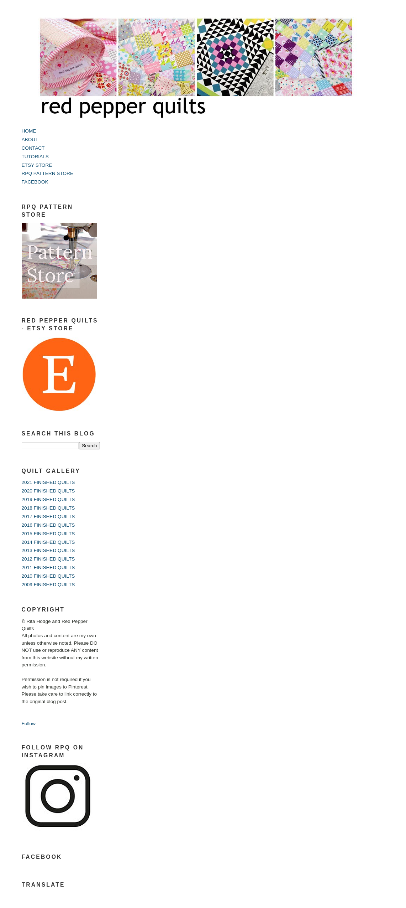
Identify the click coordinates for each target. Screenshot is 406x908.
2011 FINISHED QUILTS (48, 567)
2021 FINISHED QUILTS (48, 482)
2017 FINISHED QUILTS (48, 516)
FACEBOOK (35, 182)
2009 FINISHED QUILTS (48, 584)
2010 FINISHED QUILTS (48, 576)
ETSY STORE (37, 165)
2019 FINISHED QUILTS (48, 499)
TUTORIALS (35, 156)
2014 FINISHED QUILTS (48, 542)
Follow (29, 723)
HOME (29, 131)
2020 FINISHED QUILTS (48, 491)
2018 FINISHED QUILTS (48, 508)
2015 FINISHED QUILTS (48, 533)
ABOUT (30, 139)
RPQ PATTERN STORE (48, 173)
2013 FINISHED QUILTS (48, 550)
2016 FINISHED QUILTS (48, 525)
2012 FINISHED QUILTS (48, 559)
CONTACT (33, 148)
